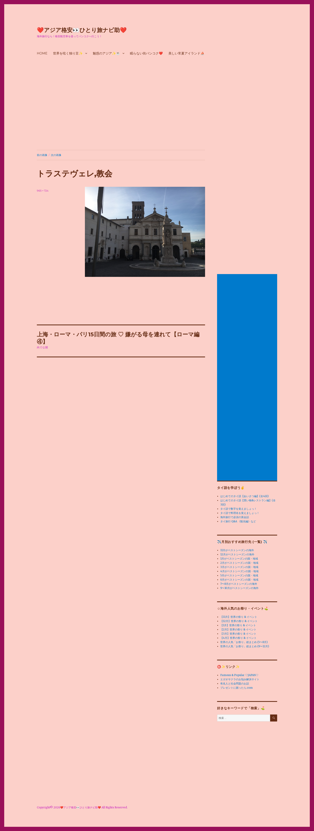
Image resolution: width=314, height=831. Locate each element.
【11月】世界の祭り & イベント (238, 617)
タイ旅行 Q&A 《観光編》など (238, 521)
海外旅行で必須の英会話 (234, 517)
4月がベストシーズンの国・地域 (239, 571)
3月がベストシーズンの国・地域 (239, 567)
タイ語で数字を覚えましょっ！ (238, 508)
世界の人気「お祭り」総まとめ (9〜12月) (244, 646)
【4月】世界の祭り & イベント (238, 638)
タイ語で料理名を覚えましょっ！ (239, 513)
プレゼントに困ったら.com (236, 687)
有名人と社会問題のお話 (234, 683)
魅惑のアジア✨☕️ (106, 53)
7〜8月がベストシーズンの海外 (238, 584)
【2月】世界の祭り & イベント (238, 629)
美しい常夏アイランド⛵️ (186, 53)
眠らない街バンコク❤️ (146, 53)
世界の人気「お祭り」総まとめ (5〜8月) (244, 642)
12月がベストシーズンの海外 (237, 554)
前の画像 (42, 155)
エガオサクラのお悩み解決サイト (239, 679)
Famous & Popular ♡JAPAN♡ (239, 675)
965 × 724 (42, 190)
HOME (42, 53)
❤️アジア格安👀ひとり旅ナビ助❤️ (82, 30)
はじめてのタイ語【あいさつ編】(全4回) (244, 496)
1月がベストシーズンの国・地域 (239, 558)
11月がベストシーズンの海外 (237, 550)
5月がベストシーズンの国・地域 (239, 575)
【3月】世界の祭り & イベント (238, 633)
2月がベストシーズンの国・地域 (239, 563)
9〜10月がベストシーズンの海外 (239, 588)
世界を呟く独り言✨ (68, 53)
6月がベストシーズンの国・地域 (239, 579)
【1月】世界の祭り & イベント (238, 625)
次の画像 (56, 155)
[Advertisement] (157, 110)
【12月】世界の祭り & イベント (239, 621)
